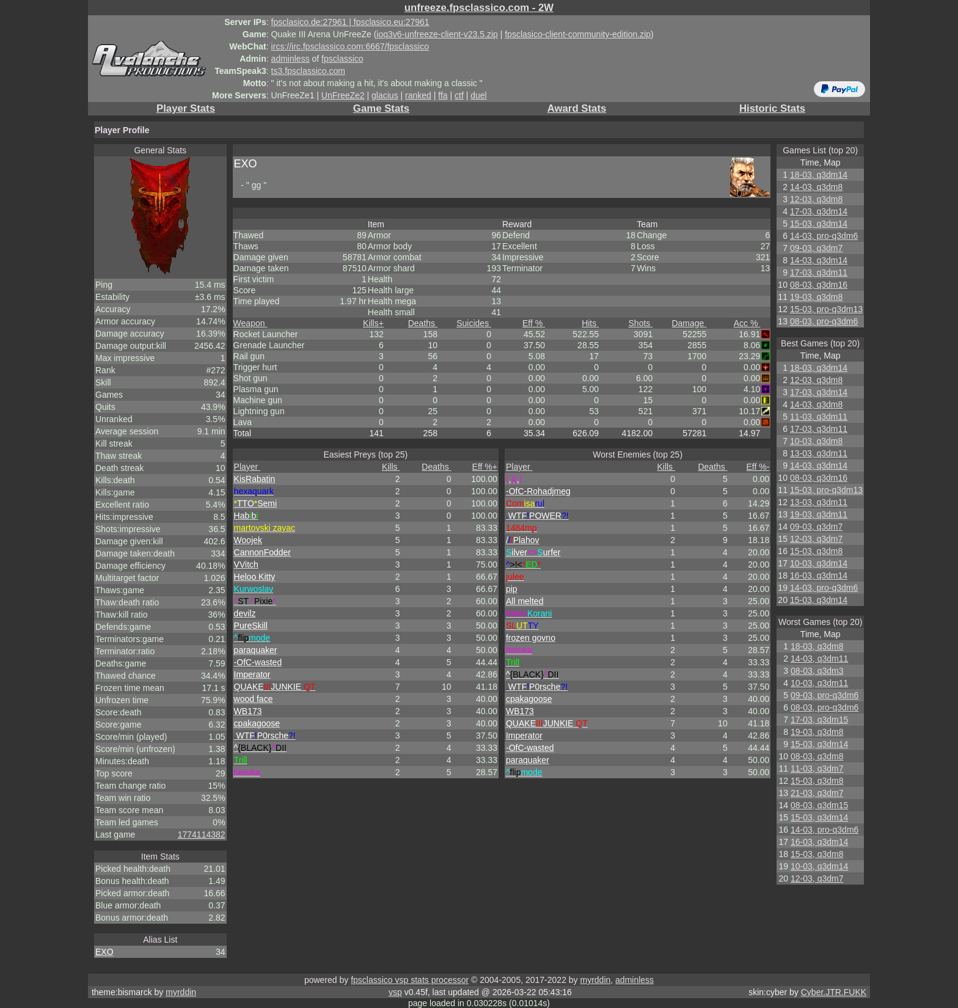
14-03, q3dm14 (818, 260)
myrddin (595, 980)
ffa (442, 95)
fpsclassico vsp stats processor (410, 980)
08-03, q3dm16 (818, 285)
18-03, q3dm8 (817, 646)
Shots (641, 323)
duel (478, 95)
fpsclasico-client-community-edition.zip (578, 34)
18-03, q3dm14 (818, 175)
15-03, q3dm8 (816, 551)
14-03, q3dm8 (816, 187)
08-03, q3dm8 (817, 756)
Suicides (473, 323)
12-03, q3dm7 (816, 539)
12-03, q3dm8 (816, 199)
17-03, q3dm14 (818, 211)
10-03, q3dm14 (818, 563)
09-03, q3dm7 (816, 248)
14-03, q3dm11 (819, 658)
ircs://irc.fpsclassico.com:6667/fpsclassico (350, 46)
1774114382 (201, 834)
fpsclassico (342, 59)
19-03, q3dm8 (816, 297)
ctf (459, 95)
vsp (395, 992)
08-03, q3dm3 (817, 671)
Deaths (422, 323)
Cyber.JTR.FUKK (833, 992)
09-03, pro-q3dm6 (824, 695)
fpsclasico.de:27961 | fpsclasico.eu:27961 (350, 22)
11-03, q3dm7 (817, 768)
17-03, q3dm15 (819, 720)
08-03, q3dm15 (819, 805)
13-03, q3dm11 (818, 453)
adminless (290, 59)
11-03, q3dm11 (818, 417)
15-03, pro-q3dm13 (826, 309)
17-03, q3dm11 (818, 272)
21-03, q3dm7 (817, 793)
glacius (384, 95)
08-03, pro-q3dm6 (824, 321)
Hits (590, 323)
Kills (373, 323)
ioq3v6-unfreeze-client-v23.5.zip (436, 34)
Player (247, 467)
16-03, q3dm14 (818, 575)
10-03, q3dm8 (816, 441)
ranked (418, 95)
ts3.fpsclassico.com (308, 71)
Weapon (250, 323)
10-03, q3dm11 (819, 683)
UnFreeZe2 (343, 95)
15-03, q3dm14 (818, 223)
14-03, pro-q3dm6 (824, 236)
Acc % (747, 323)
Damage (688, 323)
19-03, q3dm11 (818, 514)
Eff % (533, 323)
